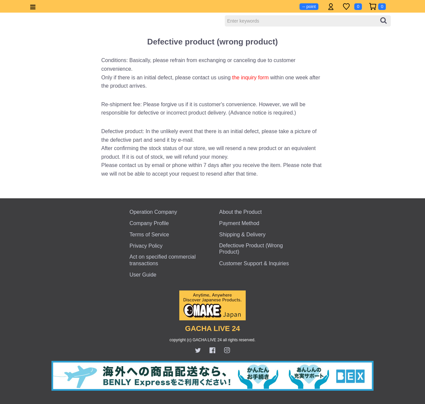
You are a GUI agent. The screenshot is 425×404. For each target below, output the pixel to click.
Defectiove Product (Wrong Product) (251, 249)
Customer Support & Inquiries (254, 263)
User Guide (142, 275)
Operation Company (153, 212)
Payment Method (239, 223)
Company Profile (149, 223)
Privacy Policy (146, 246)
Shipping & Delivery (242, 234)
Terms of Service (149, 234)
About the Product (240, 212)
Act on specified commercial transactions (162, 260)
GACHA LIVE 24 (212, 328)
